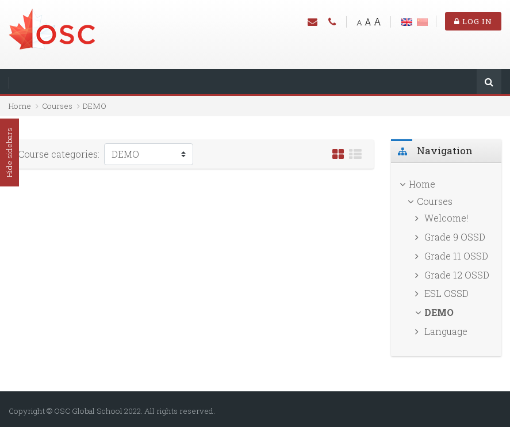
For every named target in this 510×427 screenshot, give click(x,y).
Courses (57, 106)
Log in (473, 21)
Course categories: (58, 154)
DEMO (94, 106)
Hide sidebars (9, 152)
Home (20, 106)
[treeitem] (446, 184)
